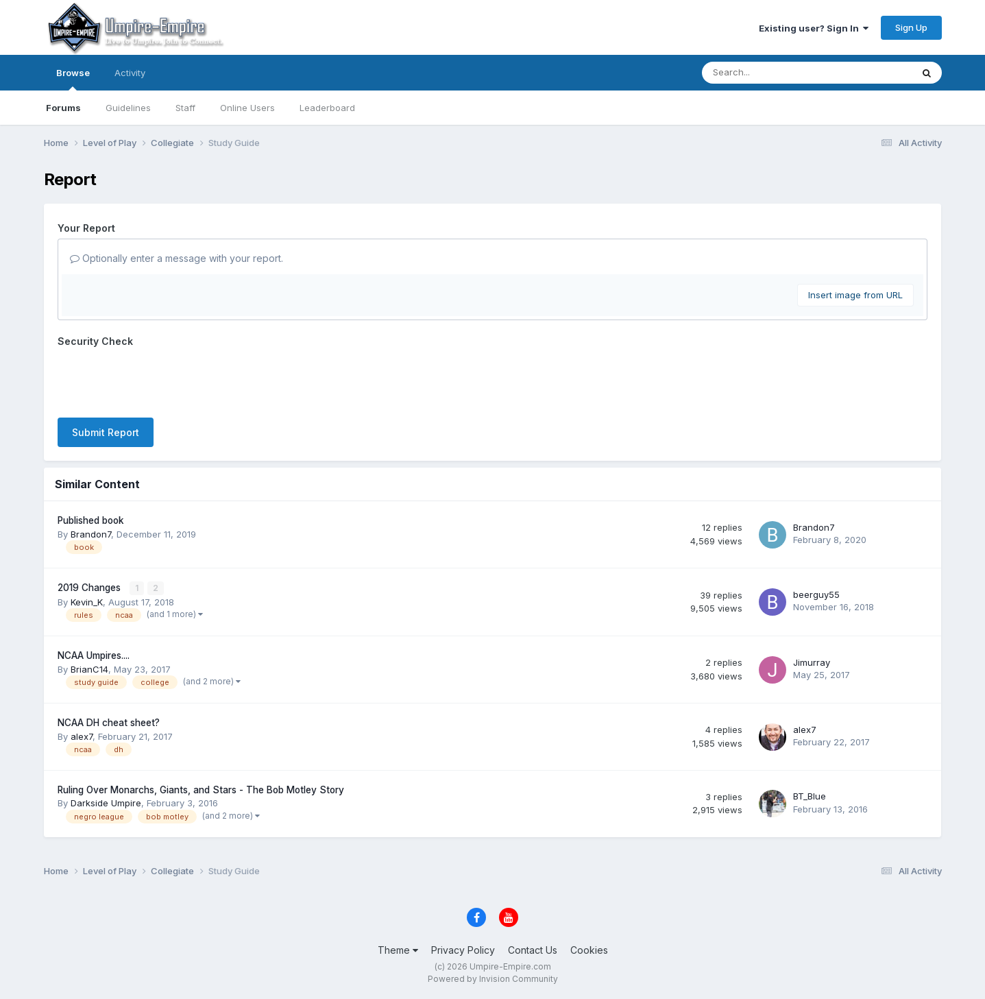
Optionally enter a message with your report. (176, 258)
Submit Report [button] (105, 432)
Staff (185, 107)
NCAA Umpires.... (94, 655)
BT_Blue (809, 796)
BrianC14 (89, 668)
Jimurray (811, 661)
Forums (63, 107)
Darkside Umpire (106, 802)
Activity (129, 72)
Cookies (589, 949)
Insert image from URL (855, 294)
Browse (73, 79)
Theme (398, 949)
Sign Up (911, 27)
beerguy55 (816, 594)
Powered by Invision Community (493, 979)
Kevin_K (87, 601)
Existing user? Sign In (813, 28)
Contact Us (532, 949)
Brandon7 (91, 534)
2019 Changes (90, 587)
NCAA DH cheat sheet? (109, 722)
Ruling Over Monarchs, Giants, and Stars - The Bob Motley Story (201, 789)
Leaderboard (327, 107)
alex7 (82, 735)
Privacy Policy (463, 949)
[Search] (769, 73)
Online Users (247, 107)
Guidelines (128, 107)
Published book (91, 520)
